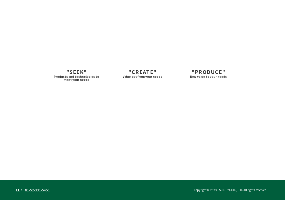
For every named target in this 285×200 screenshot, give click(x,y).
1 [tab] (127, 171)
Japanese (220, 8)
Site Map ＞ (271, 8)
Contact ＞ (247, 8)
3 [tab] (147, 171)
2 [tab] (137, 171)
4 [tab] (157, 171)
